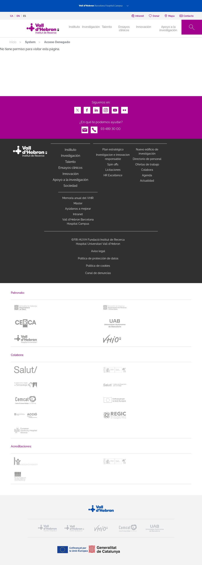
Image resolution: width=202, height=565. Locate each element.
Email (84, 129)
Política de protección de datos (98, 258)
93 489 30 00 (111, 129)
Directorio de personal (147, 158)
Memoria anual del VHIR (78, 198)
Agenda (147, 175)
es (24, 16)
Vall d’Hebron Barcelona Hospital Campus (78, 221)
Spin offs (112, 164)
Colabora (147, 169)
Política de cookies (98, 265)
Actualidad (147, 180)
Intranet (78, 214)
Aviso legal (98, 251)
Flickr (124, 109)
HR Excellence (113, 175)
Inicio (12, 42)
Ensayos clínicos (124, 28)
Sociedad (70, 186)
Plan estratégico (112, 149)
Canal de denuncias (98, 273)
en (18, 16)
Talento (107, 27)
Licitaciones (113, 169)
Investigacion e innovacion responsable (113, 156)
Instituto (70, 150)
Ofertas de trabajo (147, 164)
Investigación (91, 27)
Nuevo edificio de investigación (147, 151)
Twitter (77, 109)
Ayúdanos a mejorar (78, 208)
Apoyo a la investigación (168, 28)
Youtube (115, 109)
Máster (78, 203)
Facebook (87, 109)
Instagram (105, 109)
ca (11, 16)
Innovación (143, 27)
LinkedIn (96, 109)
